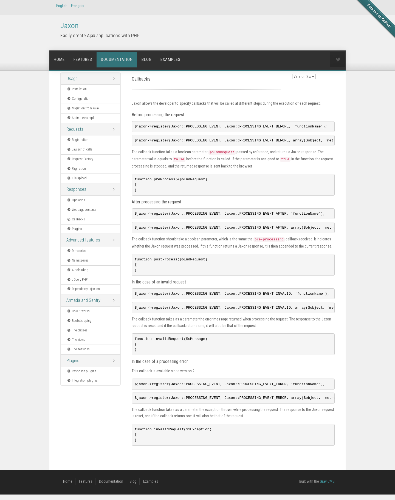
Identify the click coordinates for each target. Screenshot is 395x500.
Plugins (74, 229)
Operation (76, 200)
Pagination (76, 169)
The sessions (78, 349)
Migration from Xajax (83, 108)
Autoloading (77, 270)
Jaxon (69, 25)
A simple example (81, 118)
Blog (147, 59)
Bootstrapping (79, 321)
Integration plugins (82, 380)
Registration (77, 140)
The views (76, 340)
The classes (77, 330)
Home (59, 59)
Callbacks (76, 219)
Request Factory (80, 159)
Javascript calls (79, 149)
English (61, 6)
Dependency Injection (83, 289)
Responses (76, 189)
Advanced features (83, 240)
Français (77, 6)
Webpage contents (82, 210)
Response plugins (81, 371)
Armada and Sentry (83, 300)
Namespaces (78, 260)
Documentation (117, 59)
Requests (74, 129)
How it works (78, 311)
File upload (77, 178)
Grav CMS (327, 487)
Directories (76, 251)
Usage (72, 78)
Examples (170, 59)
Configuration (78, 99)
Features (83, 59)
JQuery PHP (77, 280)
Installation (77, 89)
